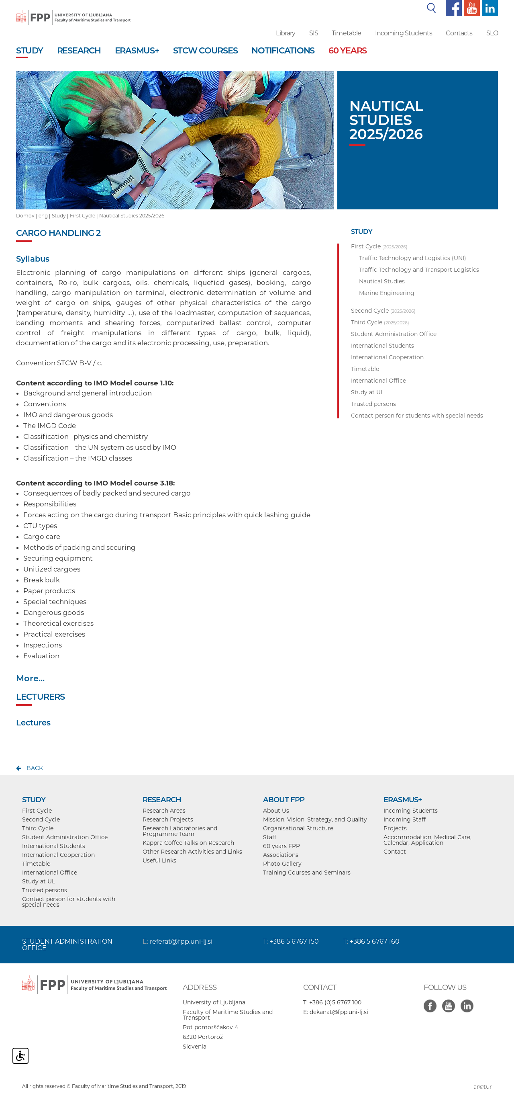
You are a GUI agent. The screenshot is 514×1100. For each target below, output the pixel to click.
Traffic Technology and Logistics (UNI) (412, 258)
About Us (276, 810)
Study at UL (38, 881)
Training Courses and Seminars (307, 872)
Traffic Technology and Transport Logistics (419, 269)
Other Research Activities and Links (192, 851)
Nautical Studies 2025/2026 (131, 216)
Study (59, 216)
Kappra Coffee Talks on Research (188, 842)
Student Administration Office (65, 837)
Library (285, 33)
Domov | (27, 216)
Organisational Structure (298, 828)
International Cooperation (58, 854)
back (35, 768)
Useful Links (159, 860)
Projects (395, 828)
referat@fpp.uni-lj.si (181, 941)
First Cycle (82, 216)
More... (30, 678)
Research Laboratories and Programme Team (180, 831)
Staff (269, 837)
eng (43, 216)
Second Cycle (41, 819)
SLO (492, 33)
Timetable (346, 33)
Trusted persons (44, 890)
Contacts (459, 33)
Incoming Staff (404, 819)
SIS (313, 33)
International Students (53, 846)
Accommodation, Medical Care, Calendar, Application (427, 840)
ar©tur (482, 1086)
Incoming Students (403, 33)
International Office (49, 872)
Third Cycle (37, 828)
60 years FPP (281, 846)
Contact (394, 851)
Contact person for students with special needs (68, 901)
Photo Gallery (282, 863)
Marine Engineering (386, 293)
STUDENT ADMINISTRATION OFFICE (67, 945)
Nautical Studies (382, 281)
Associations (280, 854)
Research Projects (168, 819)
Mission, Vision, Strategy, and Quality (315, 819)
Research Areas (164, 810)
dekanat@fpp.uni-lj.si (339, 1012)
